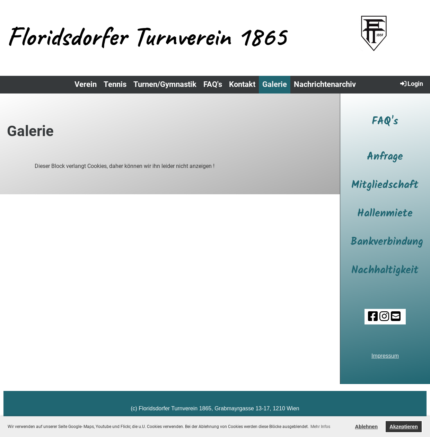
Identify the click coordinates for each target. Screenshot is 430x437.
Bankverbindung (387, 242)
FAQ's (212, 84)
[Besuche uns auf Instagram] (384, 316)
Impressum (385, 356)
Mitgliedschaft (385, 185)
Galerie (274, 84)
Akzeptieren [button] (403, 426)
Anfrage (385, 157)
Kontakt (242, 84)
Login (411, 83)
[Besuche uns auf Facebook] (373, 316)
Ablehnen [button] (366, 426)
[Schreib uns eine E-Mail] (396, 316)
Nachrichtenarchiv (325, 84)
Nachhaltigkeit (385, 270)
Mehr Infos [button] (320, 426)
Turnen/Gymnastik (164, 84)
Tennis (115, 84)
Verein (85, 84)
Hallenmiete (385, 213)
